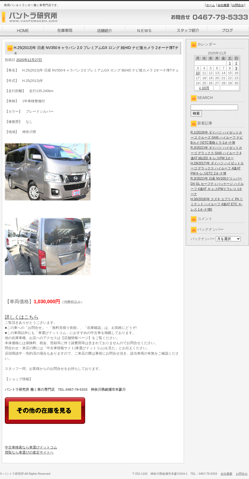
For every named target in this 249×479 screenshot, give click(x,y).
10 (197, 73)
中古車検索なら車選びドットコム (31, 447)
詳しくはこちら (22, 317)
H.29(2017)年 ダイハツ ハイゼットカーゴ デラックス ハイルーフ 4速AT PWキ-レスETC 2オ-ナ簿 (217, 168)
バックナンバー (203, 239)
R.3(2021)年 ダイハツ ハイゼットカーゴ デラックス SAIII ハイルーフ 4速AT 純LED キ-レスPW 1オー (216, 153)
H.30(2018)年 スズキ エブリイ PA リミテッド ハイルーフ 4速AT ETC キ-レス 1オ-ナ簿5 (217, 204)
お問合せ (238, 5)
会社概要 (223, 5)
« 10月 (204, 88)
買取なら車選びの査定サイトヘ (29, 452)
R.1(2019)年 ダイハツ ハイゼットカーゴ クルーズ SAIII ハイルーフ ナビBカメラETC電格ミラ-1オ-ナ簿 (217, 138)
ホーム (210, 5)
